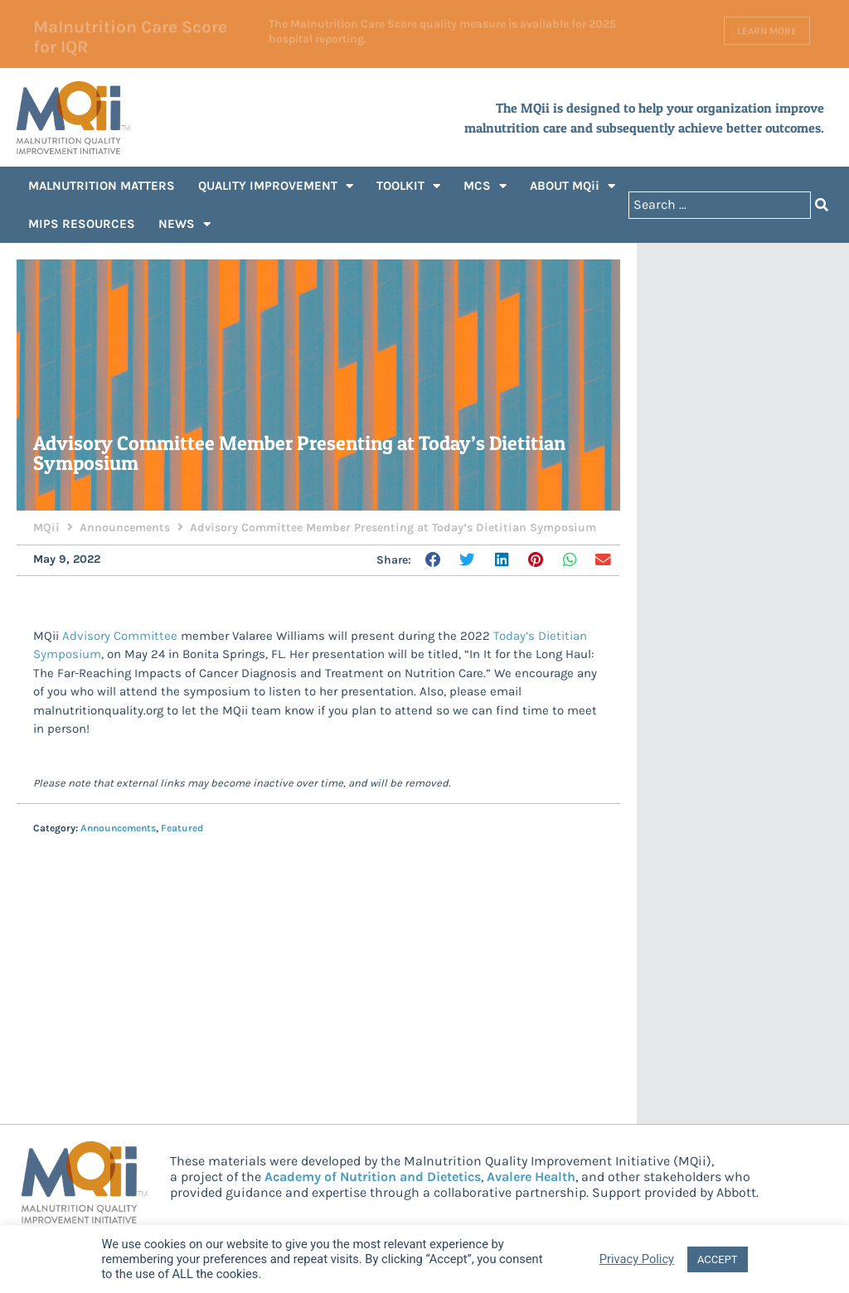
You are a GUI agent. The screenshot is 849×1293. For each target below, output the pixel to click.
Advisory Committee (119, 635)
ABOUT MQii (572, 186)
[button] (434, 560)
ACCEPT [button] (717, 1259)
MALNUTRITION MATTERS (101, 185)
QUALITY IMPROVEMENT (275, 186)
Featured (182, 828)
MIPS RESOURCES (81, 223)
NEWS (184, 224)
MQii (46, 528)
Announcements (125, 528)
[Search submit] (821, 205)
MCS (485, 186)
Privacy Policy (636, 1259)
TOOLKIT (408, 186)
